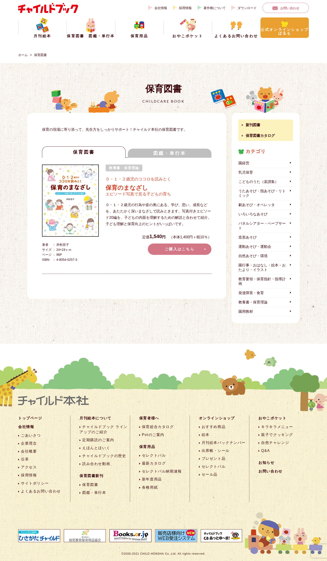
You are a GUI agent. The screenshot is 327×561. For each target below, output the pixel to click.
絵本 (206, 435)
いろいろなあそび (253, 214)
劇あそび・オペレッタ (256, 205)
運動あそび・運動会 (254, 247)
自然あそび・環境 (253, 256)
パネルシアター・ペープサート (262, 225)
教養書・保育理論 (253, 302)
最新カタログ (154, 463)
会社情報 (160, 8)
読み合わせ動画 (96, 464)
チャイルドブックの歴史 (104, 456)
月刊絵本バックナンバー (224, 443)
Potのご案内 (153, 435)
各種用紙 (150, 487)
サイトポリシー (35, 483)
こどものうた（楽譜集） (258, 182)
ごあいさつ (31, 435)
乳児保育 (245, 172)
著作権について (214, 8)
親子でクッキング (277, 435)
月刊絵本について (95, 418)
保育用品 (147, 447)
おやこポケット (272, 418)
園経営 (243, 163)
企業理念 (29, 443)
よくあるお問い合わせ (41, 491)
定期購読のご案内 (98, 440)
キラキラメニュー (277, 427)
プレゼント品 (214, 458)
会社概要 (29, 451)
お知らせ (266, 463)
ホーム (23, 55)
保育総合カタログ (158, 427)
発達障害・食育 (251, 293)
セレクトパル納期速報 (162, 471)
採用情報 (185, 8)
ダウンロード (247, 8)
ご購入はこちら (180, 249)
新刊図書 (253, 125)
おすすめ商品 (214, 427)
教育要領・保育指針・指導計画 (262, 281)
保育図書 (40, 55)
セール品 (210, 474)
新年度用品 (152, 479)
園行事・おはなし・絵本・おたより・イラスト (262, 267)
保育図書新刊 (91, 476)
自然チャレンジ (275, 443)
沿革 (25, 459)
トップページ (30, 418)
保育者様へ (149, 418)
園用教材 (245, 311)
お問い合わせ (289, 8)
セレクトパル (154, 455)
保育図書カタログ (260, 136)
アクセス (29, 467)
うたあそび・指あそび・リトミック (262, 193)
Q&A (265, 451)
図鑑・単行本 (169, 153)
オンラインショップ (217, 418)
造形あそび (247, 237)
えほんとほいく (96, 448)
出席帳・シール (216, 451)
